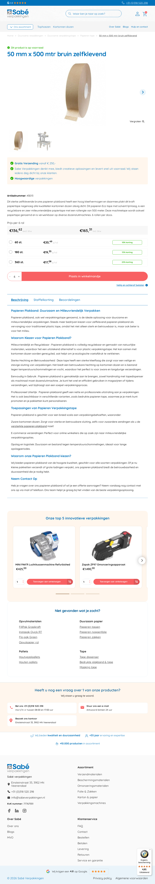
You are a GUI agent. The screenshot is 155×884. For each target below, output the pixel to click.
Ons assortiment (22, 26)
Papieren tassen (90, 626)
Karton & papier (88, 797)
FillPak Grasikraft (30, 626)
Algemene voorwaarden (131, 878)
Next (143, 92)
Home (10, 35)
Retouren (83, 854)
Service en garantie (90, 860)
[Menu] (150, 850)
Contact (82, 832)
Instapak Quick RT (30, 632)
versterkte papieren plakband (29, 426)
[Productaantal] (14, 276)
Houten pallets (28, 662)
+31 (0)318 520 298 (137, 2)
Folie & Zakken (87, 791)
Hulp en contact (139, 26)
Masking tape (88, 667)
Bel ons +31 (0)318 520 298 (29, 706)
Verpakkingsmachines (92, 803)
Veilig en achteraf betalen (130, 285)
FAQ (80, 826)
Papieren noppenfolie (93, 632)
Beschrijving (19, 300)
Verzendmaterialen (90, 774)
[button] (137, 122)
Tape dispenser (89, 657)
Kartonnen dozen (63, 26)
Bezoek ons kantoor (26, 718)
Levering (83, 849)
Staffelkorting (44, 300)
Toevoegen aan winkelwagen (47, 581)
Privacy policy (102, 878)
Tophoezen (44, 26)
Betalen (82, 843)
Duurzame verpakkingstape (62, 35)
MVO (10, 837)
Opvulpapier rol (29, 642)
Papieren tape (87, 35)
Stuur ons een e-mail (98, 706)
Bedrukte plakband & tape (96, 662)
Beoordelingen (69, 300)
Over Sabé (114, 26)
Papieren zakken (90, 637)
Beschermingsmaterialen (94, 780)
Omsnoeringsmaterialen (93, 786)
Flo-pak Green (28, 637)
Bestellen (83, 837)
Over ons (13, 826)
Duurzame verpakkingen (30, 35)
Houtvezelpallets (29, 657)
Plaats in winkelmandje (84, 276)
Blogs (126, 26)
